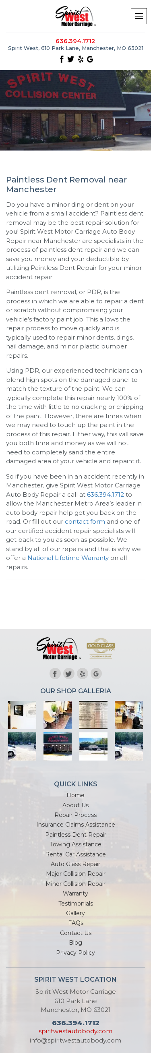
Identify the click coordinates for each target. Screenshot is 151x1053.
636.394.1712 (75, 41)
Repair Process (75, 815)
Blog (75, 942)
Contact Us (75, 933)
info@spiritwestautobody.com (75, 1040)
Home (75, 795)
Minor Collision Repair (75, 883)
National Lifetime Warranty (68, 558)
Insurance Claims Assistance (75, 824)
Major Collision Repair (75, 873)
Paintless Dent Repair (75, 834)
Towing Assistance (75, 844)
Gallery (75, 913)
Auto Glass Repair (75, 864)
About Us (75, 805)
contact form (85, 521)
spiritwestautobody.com (75, 1031)
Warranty (75, 893)
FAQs (75, 923)
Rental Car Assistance (75, 854)
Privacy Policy (75, 952)
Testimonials (75, 903)
